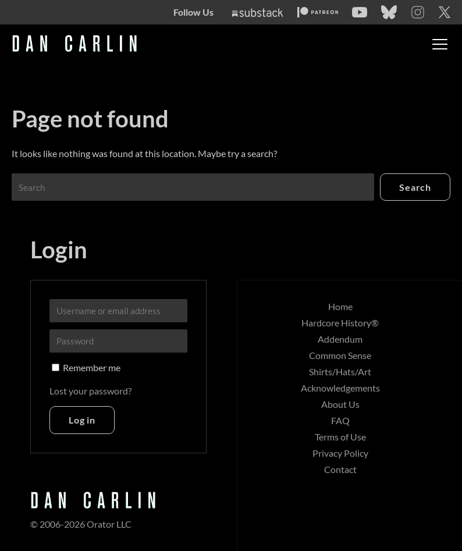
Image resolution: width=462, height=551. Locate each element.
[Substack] (257, 12)
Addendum (340, 338)
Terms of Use (340, 436)
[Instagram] (418, 12)
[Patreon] (318, 12)
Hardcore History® (340, 322)
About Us (340, 404)
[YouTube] (359, 12)
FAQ (340, 420)
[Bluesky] (389, 12)
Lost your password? (90, 390)
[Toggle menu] (439, 44)
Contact (340, 469)
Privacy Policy (340, 452)
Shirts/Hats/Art (340, 371)
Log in (82, 419)
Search (415, 187)
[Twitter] (444, 12)
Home (340, 306)
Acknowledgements (340, 387)
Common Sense (340, 355)
